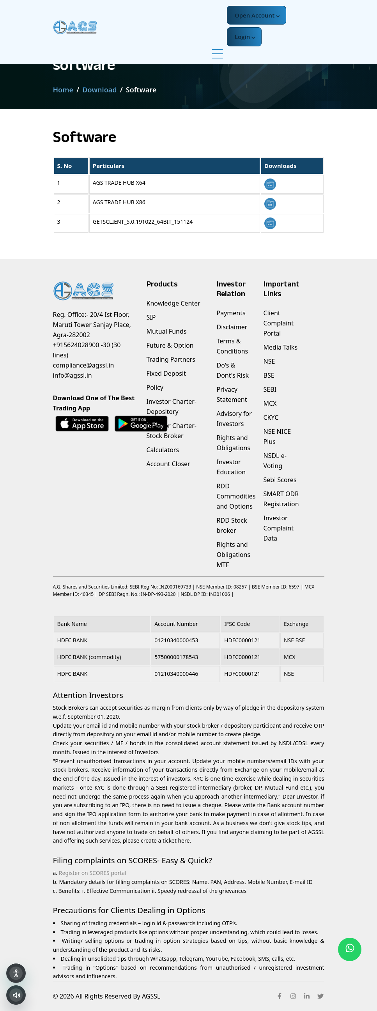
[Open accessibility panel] (16, 973)
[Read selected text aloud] (16, 995)
